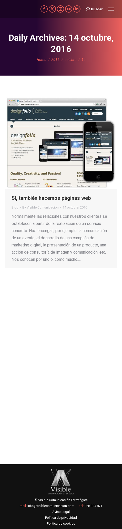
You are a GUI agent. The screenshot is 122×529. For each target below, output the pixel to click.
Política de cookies (61, 523)
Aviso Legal (61, 512)
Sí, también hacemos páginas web (51, 198)
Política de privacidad (61, 518)
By (40, 207)
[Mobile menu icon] (111, 9)
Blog (15, 207)
